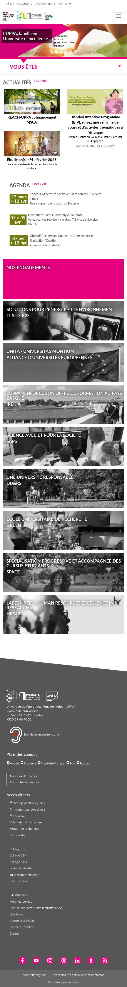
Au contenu (24, 3)
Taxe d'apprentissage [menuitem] (24, 875)
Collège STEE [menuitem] (19, 862)
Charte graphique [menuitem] (22, 921)
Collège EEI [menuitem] (17, 849)
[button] (49, 16)
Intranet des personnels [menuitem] (28, 809)
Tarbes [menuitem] (85, 763)
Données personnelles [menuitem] (63, 982)
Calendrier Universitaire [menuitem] (26, 822)
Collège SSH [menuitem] (18, 855)
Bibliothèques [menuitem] (19, 895)
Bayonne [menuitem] (30, 763)
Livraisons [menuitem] (16, 914)
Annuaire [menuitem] (17, 816)
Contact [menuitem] (15, 933)
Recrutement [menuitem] (19, 881)
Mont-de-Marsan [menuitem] (53, 763)
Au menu (64, 3)
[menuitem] (22, 960)
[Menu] (118, 16)
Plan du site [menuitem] (18, 835)
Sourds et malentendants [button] (35, 735)
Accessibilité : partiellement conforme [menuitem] (78, 975)
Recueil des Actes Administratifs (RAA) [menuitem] (36, 908)
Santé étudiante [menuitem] (21, 868)
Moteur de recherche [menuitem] (24, 829)
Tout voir (40, 80)
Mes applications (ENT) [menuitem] (27, 803)
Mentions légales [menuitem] (34, 975)
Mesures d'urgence (23, 776)
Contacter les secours (25, 782)
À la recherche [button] (45, 3)
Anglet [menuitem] (14, 763)
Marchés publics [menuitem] (21, 901)
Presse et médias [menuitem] (22, 927)
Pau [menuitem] (72, 763)
